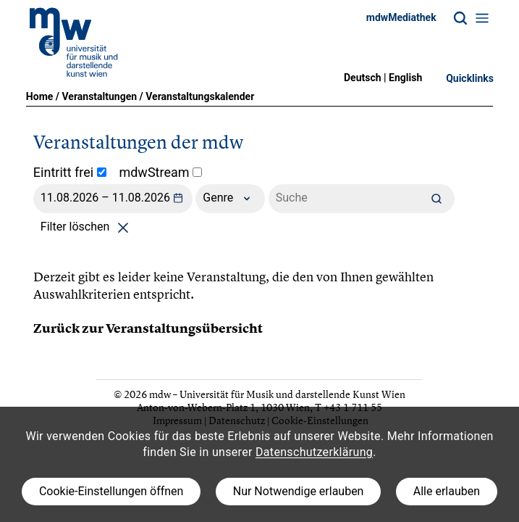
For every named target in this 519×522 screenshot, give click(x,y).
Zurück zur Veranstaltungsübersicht (148, 328)
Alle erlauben (446, 491)
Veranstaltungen (99, 96)
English (405, 77)
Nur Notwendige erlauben (298, 491)
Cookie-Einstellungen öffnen (111, 491)
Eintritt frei (69, 172)
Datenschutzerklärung (314, 452)
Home (39, 96)
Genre (230, 199)
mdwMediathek (401, 17)
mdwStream (160, 172)
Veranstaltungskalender (199, 96)
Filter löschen (87, 226)
